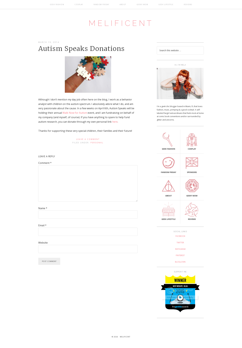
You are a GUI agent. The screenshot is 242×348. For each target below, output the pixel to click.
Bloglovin (180, 262)
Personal (97, 143)
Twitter (180, 243)
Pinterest (180, 256)
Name (42, 209)
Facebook (180, 237)
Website (43, 243)
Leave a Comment (88, 140)
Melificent (121, 24)
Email (42, 226)
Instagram (180, 249)
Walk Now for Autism (75, 113)
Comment (45, 163)
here (115, 122)
